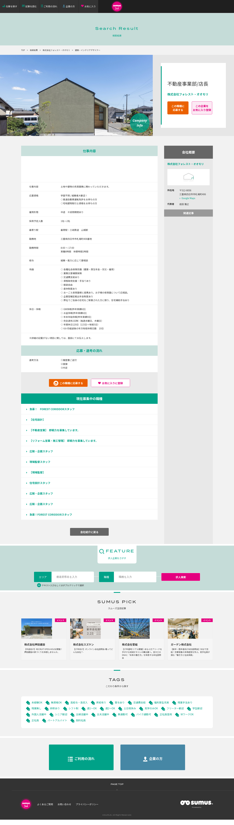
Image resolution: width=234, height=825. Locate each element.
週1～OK (94, 713)
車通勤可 (145, 719)
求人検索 (181, 577)
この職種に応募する (177, 108)
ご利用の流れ (50, 6)
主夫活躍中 (124, 719)
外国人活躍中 (58, 719)
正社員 (58, 725)
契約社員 (105, 725)
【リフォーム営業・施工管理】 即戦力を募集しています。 (65, 441)
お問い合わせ (64, 809)
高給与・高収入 (81, 707)
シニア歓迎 (81, 719)
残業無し (37, 713)
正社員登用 (189, 719)
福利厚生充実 (166, 707)
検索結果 (34, 50)
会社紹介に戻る (89, 532)
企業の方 (70, 6)
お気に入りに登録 (112, 383)
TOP (23, 50)
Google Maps (188, 198)
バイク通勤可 (166, 719)
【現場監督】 (38, 472)
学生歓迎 (37, 719)
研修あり (56, 713)
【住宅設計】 (38, 420)
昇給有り (103, 707)
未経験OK (37, 707)
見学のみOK (155, 713)
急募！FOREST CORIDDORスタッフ (52, 514)
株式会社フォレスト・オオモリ (56, 50)
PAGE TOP (117, 789)
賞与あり (122, 707)
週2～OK (113, 713)
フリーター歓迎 (180, 713)
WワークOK (38, 725)
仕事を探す (11, 6)
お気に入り (90, 6)
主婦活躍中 (102, 719)
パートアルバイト (80, 725)
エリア (43, 577)
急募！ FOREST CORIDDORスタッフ (53, 409)
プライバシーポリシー (87, 809)
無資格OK (57, 707)
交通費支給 (143, 707)
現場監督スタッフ (41, 462)
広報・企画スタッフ (42, 451)
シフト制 (75, 713)
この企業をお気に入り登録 (202, 108)
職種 (106, 577)
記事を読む (31, 6)
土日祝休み (132, 713)
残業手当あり (190, 707)
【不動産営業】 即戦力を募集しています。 (56, 430)
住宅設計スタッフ (41, 483)
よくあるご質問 (45, 809)
